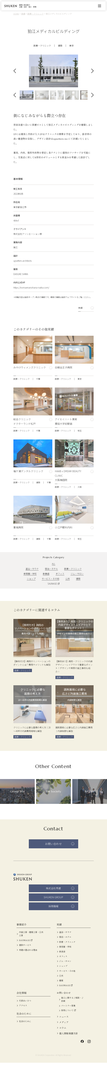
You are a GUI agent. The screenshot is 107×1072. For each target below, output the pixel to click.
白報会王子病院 (63, 379)
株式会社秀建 (53, 897)
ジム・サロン (77, 583)
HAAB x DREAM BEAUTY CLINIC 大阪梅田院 (68, 484)
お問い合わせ (53, 853)
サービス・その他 (50, 587)
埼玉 (80, 440)
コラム (62, 1037)
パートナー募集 (68, 1015)
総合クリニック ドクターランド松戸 (24, 431)
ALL (53, 573)
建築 (60, 45)
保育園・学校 (30, 583)
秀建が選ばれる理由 (28, 959)
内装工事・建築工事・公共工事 (31, 943)
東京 (71, 45)
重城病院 (18, 539)
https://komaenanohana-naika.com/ (31, 296)
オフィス (60, 583)
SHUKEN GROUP (53, 906)
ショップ (31, 587)
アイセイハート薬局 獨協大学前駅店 (66, 431)
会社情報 (21, 1002)
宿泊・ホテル (51, 578)
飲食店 (46, 583)
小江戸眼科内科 (63, 539)
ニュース (64, 1026)
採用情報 (54, 915)
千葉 (38, 388)
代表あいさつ (25, 1009)
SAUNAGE (52, 592)
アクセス (23, 1014)
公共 (67, 587)
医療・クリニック (42, 45)
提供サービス (25, 954)
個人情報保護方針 (68, 1042)
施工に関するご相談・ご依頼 (72, 1009)
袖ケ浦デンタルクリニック (28, 482)
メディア (64, 1031)
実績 (80, 317)
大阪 (80, 496)
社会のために (24, 1023)
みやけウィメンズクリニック (29, 379)
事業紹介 (21, 934)
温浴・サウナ (32, 578)
